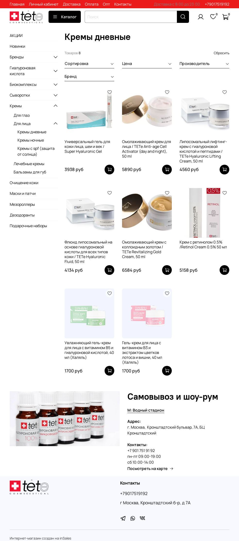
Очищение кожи (24, 182)
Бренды (17, 57)
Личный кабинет (43, 4)
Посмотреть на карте (150, 468)
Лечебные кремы (29, 163)
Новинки (17, 46)
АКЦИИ (16, 35)
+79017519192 (217, 4)
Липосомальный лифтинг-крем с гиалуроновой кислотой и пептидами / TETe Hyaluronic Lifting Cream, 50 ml (203, 151)
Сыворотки (20, 95)
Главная (17, 4)
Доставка (72, 4)
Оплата (92, 4)
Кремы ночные (30, 140)
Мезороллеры (22, 204)
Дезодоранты (22, 215)
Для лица (22, 123)
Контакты (123, 4)
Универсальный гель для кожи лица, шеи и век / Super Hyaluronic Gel (87, 146)
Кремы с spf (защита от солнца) (36, 151)
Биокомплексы (23, 84)
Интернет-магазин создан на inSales (40, 538)
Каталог (65, 16)
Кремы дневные (31, 132)
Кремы (16, 105)
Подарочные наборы (28, 225)
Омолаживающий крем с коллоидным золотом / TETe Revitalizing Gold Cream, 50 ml (144, 249)
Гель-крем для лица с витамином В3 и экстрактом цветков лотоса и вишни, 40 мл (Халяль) (142, 352)
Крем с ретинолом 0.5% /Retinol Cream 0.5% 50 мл (203, 244)
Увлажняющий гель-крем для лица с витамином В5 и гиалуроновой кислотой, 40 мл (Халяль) (89, 350)
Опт (106, 4)
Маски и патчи (23, 193)
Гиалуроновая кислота (22, 70)
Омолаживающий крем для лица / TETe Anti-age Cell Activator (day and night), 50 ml (146, 149)
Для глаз (22, 115)
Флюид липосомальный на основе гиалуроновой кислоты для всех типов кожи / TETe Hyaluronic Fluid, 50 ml (88, 251)
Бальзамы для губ (30, 172)
